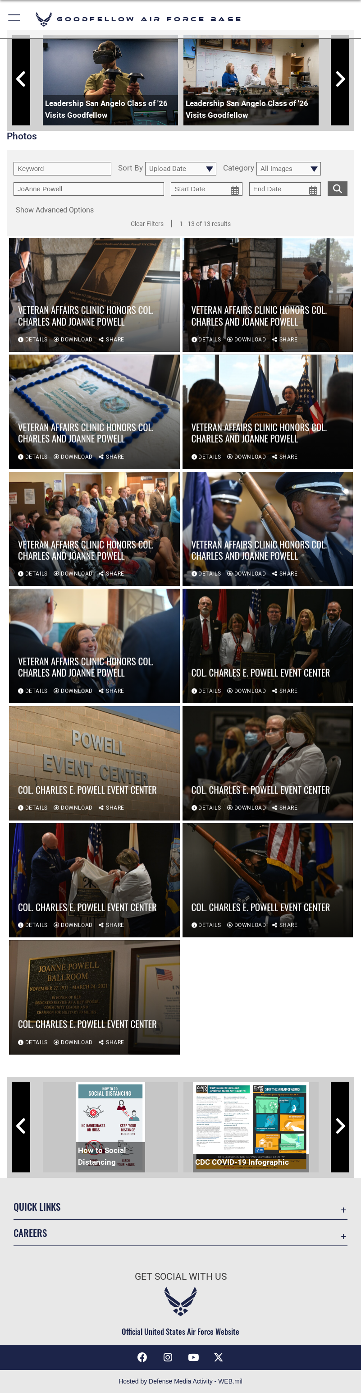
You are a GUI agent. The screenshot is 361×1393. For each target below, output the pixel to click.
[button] (14, 19)
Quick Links (37, 1206)
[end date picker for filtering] (285, 189)
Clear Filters (147, 223)
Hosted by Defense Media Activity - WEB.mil (180, 1381)
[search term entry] (62, 168)
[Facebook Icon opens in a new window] (142, 1357)
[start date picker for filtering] (206, 189)
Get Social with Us (181, 1276)
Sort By (130, 168)
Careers (30, 1233)
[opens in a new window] (218, 1357)
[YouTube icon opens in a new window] (193, 1357)
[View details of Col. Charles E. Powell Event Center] (268, 647)
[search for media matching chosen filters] (337, 187)
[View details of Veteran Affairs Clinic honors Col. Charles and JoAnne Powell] (94, 295)
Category (238, 168)
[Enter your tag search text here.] (89, 189)
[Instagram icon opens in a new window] (167, 1357)
